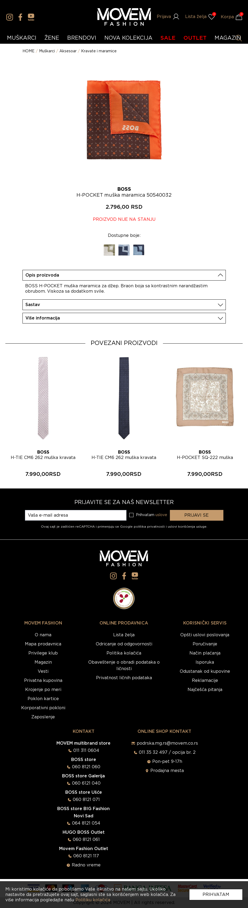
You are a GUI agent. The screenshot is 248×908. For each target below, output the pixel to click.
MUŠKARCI (21, 38)
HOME (28, 51)
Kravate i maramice (99, 51)
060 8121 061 (86, 839)
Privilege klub (43, 653)
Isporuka (205, 662)
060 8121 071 (86, 799)
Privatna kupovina (43, 680)
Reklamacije (205, 680)
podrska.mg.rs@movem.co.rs (167, 743)
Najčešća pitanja (205, 690)
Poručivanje (205, 644)
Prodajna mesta (167, 771)
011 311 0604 (86, 750)
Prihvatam (216, 894)
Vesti (43, 671)
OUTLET (195, 38)
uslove (161, 515)
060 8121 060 (86, 767)
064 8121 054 (86, 823)
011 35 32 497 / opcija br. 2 (167, 752)
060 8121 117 (86, 856)
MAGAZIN (228, 38)
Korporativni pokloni (43, 708)
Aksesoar (68, 51)
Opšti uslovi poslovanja (204, 635)
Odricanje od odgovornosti (124, 644)
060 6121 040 (86, 783)
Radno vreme (86, 865)
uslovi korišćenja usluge (187, 526)
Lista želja (124, 635)
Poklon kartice (43, 699)
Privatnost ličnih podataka (124, 678)
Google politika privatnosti (143, 526)
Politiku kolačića (92, 900)
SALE (168, 38)
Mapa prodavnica (43, 644)
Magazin (43, 662)
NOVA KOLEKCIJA (128, 38)
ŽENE (51, 38)
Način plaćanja (204, 653)
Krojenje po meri (43, 690)
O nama (43, 635)
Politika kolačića (123, 653)
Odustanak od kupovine (205, 671)
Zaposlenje (43, 717)
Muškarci (47, 51)
